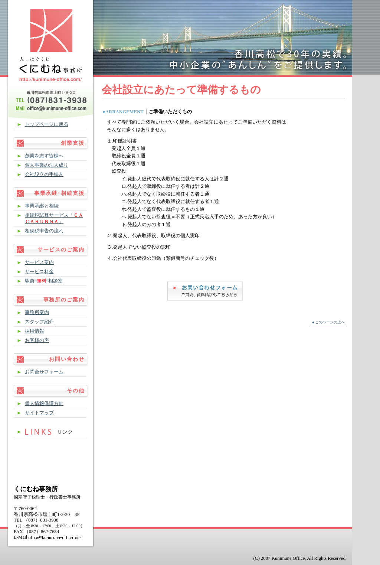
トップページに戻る (46, 124)
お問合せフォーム (44, 372)
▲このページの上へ (328, 322)
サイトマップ (39, 412)
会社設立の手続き (44, 174)
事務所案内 (37, 312)
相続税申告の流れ (44, 230)
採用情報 (34, 331)
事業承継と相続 (42, 206)
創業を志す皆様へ (44, 156)
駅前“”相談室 (44, 281)
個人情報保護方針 (44, 403)
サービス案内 (39, 262)
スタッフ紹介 (39, 321)
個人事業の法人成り (46, 165)
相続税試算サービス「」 (54, 218)
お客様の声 (37, 340)
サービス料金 (39, 271)
